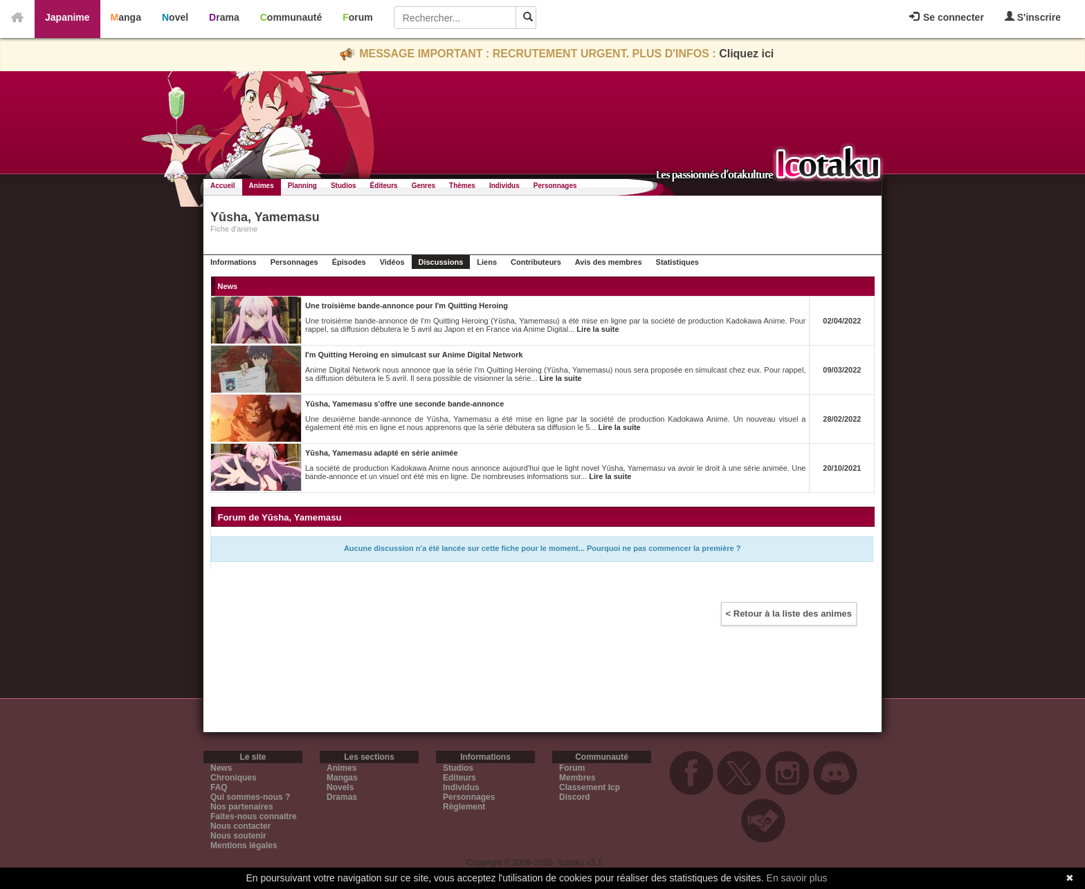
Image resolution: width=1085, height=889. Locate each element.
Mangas (342, 778)
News (221, 768)
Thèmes (462, 185)
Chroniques (233, 778)
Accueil (222, 185)
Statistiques (677, 262)
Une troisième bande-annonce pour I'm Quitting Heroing (406, 305)
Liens (487, 262)
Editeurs (459, 778)
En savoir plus (797, 877)
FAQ (219, 787)
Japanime (67, 17)
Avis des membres (608, 262)
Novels (340, 787)
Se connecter (946, 17)
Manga (126, 17)
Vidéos (392, 262)
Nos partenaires (241, 807)
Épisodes (349, 262)
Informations (233, 262)
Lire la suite (597, 329)
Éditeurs (384, 185)
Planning (302, 185)
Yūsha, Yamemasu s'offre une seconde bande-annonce (404, 404)
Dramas (342, 797)
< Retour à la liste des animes (789, 613)
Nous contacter (240, 826)
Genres (423, 185)
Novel (175, 17)
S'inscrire (1033, 17)
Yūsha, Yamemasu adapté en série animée (381, 453)
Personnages (555, 185)
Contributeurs (536, 262)
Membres (577, 778)
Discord (574, 797)
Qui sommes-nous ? (250, 797)
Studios (343, 185)
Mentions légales (243, 845)
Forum (358, 17)
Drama (224, 17)
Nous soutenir (238, 836)
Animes (261, 185)
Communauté (291, 17)
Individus (504, 185)
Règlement (464, 807)
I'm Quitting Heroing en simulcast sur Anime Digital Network (414, 354)
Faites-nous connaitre (253, 816)
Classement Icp (589, 787)
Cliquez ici (746, 53)
